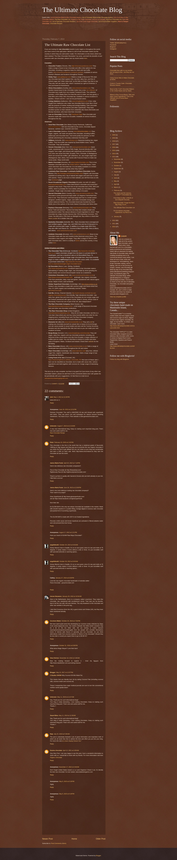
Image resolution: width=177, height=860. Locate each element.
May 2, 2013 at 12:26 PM (62, 397)
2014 (114, 153)
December (117, 159)
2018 (114, 141)
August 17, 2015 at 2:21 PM (68, 532)
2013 (114, 156)
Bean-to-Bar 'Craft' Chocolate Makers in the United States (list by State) (122, 90)
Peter (52, 442)
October (116, 165)
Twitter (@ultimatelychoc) (118, 43)
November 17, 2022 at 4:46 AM (69, 767)
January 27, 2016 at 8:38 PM (65, 578)
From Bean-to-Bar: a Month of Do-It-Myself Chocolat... (123, 198)
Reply (52, 403)
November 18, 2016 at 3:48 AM (70, 658)
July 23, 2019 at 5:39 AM (62, 734)
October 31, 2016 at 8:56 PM (68, 645)
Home (74, 839)
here (85, 58)
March (116, 187)
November (117, 162)
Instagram (113, 49)
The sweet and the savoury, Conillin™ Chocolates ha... (123, 194)
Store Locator (53, 218)
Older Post (100, 839)
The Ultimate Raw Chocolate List (124, 207)
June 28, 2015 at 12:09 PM (72, 487)
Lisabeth (124, 236)
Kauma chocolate (56, 750)
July (115, 175)
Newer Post (47, 839)
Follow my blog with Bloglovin (119, 359)
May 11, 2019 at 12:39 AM (67, 715)
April (115, 184)
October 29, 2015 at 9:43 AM (68, 545)
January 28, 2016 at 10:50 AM (72, 596)
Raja (51, 734)
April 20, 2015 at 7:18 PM (72, 463)
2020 (114, 135)
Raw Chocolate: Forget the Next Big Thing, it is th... (124, 203)
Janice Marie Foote (56, 463)
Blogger (53, 672)
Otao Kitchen (54, 658)
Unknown (53, 426)
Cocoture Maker (55, 621)
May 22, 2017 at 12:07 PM (64, 672)
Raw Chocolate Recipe (57, 433)
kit (91, 322)
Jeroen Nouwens (56, 596)
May (115, 181)
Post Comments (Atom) (58, 843)
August (116, 172)
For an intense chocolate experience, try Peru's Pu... (123, 211)
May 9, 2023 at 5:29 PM (66, 781)
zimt (51, 397)
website (91, 341)
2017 (114, 144)
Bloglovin (113, 47)
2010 (114, 226)
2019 (114, 138)
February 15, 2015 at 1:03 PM (63, 442)
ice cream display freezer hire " (72, 741)
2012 (114, 220)
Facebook (113, 45)
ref (50, 153)
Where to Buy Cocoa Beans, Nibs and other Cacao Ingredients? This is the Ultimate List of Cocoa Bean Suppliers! (122, 97)
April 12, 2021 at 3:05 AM (71, 750)
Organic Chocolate (56, 757)
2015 (114, 150)
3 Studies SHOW (55, 675)
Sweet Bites (54, 715)
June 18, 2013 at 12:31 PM (67, 409)
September (117, 168)
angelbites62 (54, 545)
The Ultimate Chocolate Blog (82, 9)
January (116, 216)
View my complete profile (118, 297)
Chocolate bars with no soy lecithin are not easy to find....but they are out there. (122, 72)
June (116, 178)
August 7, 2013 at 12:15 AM (66, 426)
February (117, 190)
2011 (114, 223)
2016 (114, 147)
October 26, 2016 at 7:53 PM (71, 621)
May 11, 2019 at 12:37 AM (65, 697)
